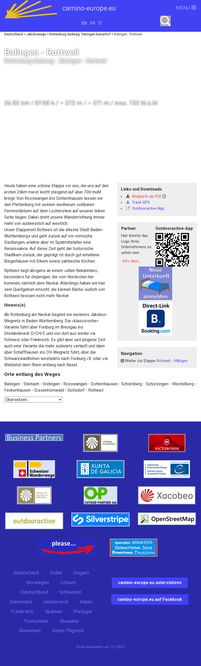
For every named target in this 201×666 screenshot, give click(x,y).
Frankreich (22, 611)
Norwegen (37, 582)
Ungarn (81, 573)
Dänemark (21, 602)
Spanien (53, 611)
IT (100, 23)
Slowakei (69, 621)
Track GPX (138, 202)
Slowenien (30, 631)
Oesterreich (56, 602)
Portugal (82, 611)
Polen (56, 573)
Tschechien (36, 621)
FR (92, 23)
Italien (86, 602)
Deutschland (34, 592)
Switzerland (26, 573)
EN (84, 23)
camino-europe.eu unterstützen (149, 582)
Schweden (70, 592)
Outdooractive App (145, 208)
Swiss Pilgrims (68, 631)
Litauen (68, 582)
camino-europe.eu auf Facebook (150, 599)
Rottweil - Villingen (172, 361)
